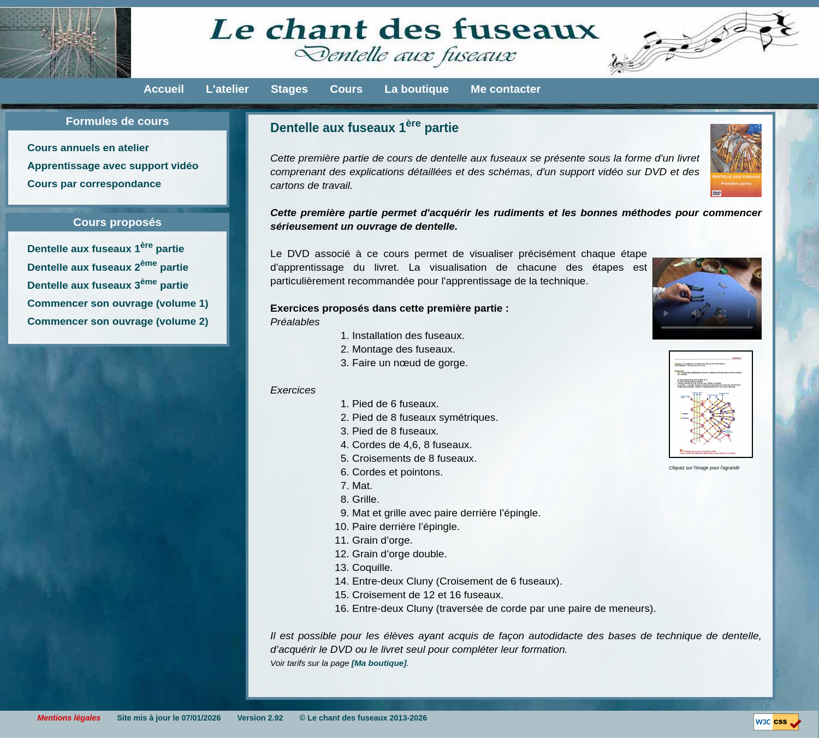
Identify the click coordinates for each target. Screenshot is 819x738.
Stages (289, 88)
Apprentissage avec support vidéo (112, 165)
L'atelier (227, 88)
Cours (346, 88)
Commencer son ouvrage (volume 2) (118, 321)
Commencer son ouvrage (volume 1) (118, 303)
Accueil (164, 88)
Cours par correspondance (94, 183)
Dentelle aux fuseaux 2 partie (107, 267)
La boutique (416, 88)
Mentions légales (68, 717)
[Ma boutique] (379, 663)
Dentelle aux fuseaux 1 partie (106, 248)
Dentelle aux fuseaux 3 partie (107, 285)
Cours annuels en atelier (88, 147)
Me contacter (506, 88)
